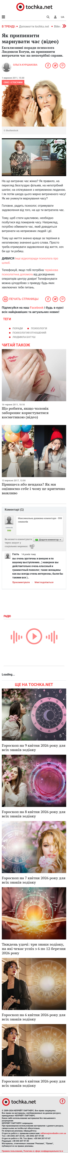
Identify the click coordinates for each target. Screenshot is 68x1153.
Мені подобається (44, 582)
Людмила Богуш (24, 337)
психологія (39, 328)
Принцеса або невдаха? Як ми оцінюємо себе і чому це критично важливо (33, 488)
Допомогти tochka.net (34, 26)
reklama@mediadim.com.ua (53, 1133)
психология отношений (29, 332)
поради (18, 328)
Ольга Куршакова (25, 64)
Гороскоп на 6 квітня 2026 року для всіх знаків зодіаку (33, 1017)
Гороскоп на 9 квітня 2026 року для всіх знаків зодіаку (33, 747)
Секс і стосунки (13, 82)
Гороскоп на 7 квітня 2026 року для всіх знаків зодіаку (33, 880)
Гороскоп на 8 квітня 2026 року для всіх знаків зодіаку (33, 814)
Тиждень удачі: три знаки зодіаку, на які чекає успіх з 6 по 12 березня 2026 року (34, 948)
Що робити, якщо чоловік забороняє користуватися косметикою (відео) (25, 412)
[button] (55, 17)
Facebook (37, 307)
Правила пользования (12, 1151)
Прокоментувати (21, 582)
